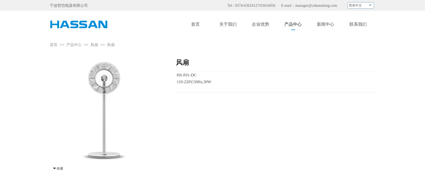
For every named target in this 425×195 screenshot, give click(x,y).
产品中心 (74, 45)
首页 (53, 45)
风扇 (94, 45)
